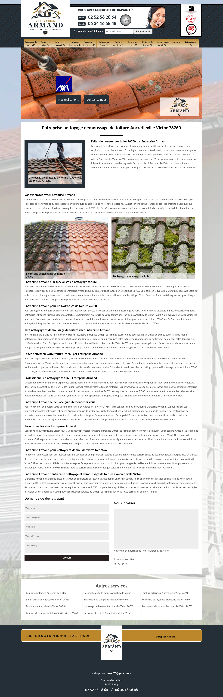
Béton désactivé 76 (191, 43)
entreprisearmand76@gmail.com (111, 673)
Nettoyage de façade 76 (104, 43)
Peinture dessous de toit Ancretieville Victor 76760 (52, 613)
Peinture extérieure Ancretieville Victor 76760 (165, 592)
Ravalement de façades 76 (31, 43)
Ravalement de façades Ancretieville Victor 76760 (167, 606)
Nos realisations (68, 99)
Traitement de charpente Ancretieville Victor (106, 599)
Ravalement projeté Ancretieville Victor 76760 (107, 613)
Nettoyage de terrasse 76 (147, 43)
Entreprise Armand (165, 636)
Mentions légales (78, 636)
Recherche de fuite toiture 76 (89, 43)
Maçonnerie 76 (177, 42)
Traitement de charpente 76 (60, 43)
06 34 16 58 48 (102, 23)
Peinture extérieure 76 (118, 43)
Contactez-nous (96, 99)
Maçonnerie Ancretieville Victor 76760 (45, 606)
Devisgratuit (125, 19)
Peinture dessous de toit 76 (162, 43)
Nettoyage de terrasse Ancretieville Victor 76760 (108, 606)
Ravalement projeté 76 (133, 43)
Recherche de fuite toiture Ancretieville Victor (107, 592)
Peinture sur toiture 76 (45, 43)
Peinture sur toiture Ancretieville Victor (46, 592)
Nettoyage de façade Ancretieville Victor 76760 (166, 599)
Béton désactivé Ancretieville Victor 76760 (47, 599)
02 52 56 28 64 (102, 17)
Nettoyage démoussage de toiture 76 (75, 45)
